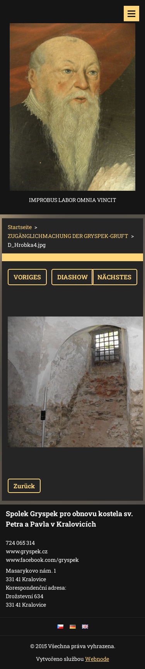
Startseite (20, 227)
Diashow (72, 277)
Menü (131, 13)
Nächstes (114, 277)
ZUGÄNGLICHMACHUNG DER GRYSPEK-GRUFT (68, 236)
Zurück (24, 486)
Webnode (97, 658)
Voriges (27, 277)
